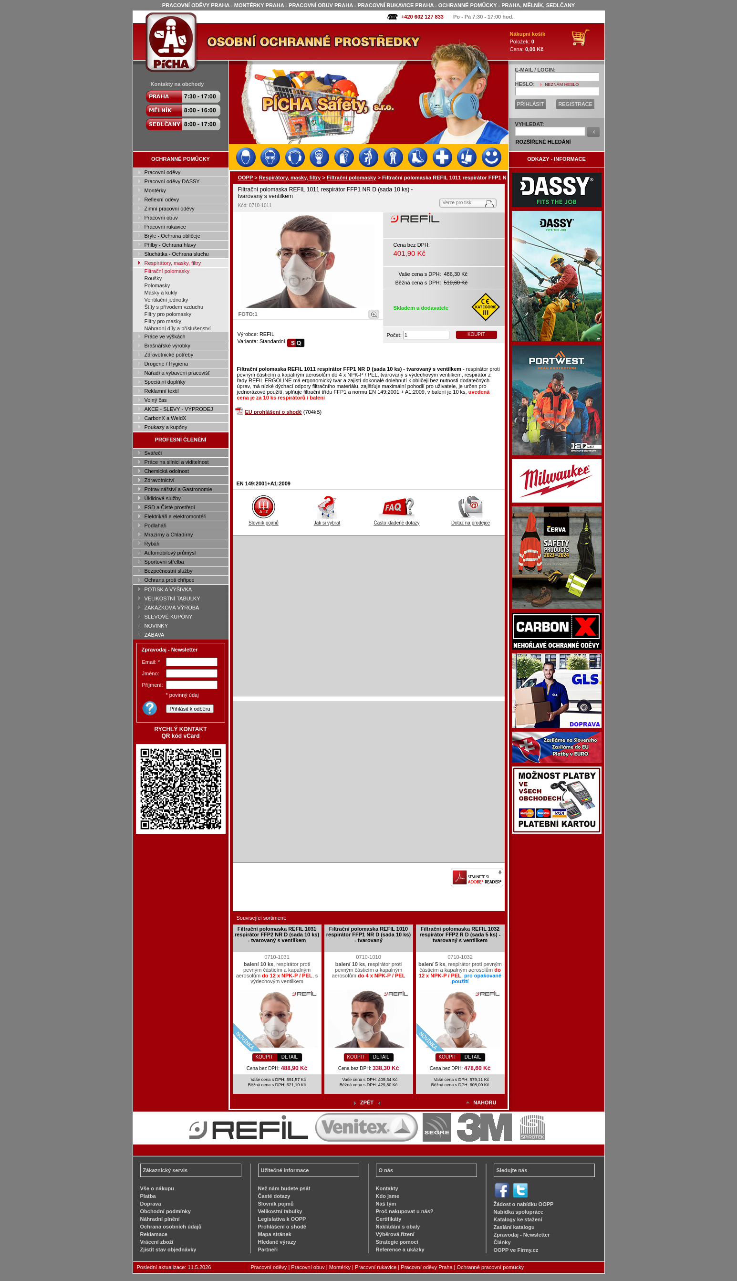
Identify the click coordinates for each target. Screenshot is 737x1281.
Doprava (150, 1204)
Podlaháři (155, 525)
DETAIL (289, 1057)
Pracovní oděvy (163, 172)
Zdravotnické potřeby (169, 354)
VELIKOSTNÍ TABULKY (172, 598)
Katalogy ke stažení (518, 1219)
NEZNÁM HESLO (562, 84)
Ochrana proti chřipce (170, 580)
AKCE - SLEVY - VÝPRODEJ (179, 409)
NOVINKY (156, 626)
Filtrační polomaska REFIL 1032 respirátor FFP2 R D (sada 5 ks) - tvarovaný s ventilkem (460, 934)
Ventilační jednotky (166, 300)
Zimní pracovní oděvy (170, 208)
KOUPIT (476, 334)
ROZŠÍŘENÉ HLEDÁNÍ (543, 142)
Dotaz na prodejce (470, 520)
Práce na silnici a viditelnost (177, 462)
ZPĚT (367, 1102)
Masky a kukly (161, 292)
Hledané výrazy (277, 1242)
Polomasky (157, 285)
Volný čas (156, 400)
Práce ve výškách (165, 336)
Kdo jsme (388, 1196)
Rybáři (152, 543)
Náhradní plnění (160, 1219)
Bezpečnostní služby (169, 571)
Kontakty (387, 1188)
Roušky (153, 278)
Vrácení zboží (157, 1242)
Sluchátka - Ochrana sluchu (177, 254)
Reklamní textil (162, 391)
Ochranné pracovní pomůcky (490, 1267)
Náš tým (386, 1204)
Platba (148, 1196)
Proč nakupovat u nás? (405, 1211)
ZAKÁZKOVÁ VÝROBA (172, 607)
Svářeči (153, 453)
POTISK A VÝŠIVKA (168, 589)
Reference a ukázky (400, 1249)
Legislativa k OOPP (282, 1219)
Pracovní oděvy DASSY (172, 181)
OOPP (245, 177)
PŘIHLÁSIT (530, 104)
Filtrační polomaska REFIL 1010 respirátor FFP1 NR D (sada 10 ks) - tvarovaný (368, 934)
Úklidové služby (163, 498)
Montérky (155, 190)
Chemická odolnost (167, 471)
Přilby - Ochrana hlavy (170, 245)
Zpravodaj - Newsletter (522, 1235)
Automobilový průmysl (170, 553)
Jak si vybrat (327, 520)
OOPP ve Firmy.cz (516, 1250)
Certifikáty (389, 1219)
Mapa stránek (274, 1234)
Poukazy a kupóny (166, 427)
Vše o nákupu (157, 1188)
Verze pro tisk (457, 202)
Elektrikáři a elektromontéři (176, 516)
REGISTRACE (575, 104)
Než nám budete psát (284, 1188)
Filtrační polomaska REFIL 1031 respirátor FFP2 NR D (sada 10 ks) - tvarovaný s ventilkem (277, 934)
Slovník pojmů (264, 520)
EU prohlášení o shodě (273, 412)
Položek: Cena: (528, 41)
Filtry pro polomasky (168, 314)
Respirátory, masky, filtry (173, 263)
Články (502, 1242)
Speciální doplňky (165, 382)
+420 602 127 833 (422, 17)
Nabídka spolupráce (519, 1212)
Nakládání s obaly (398, 1226)
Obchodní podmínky (165, 1211)
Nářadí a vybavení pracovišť (177, 373)
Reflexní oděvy (162, 199)
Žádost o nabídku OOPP (524, 1204)
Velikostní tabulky (280, 1211)
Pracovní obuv (161, 217)
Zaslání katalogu (514, 1227)
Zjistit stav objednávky (168, 1249)
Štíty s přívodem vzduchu (174, 307)
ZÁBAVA (155, 635)
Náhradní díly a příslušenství (178, 328)
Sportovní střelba (164, 562)
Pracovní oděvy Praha (426, 1267)
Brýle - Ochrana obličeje (172, 236)
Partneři (268, 1249)
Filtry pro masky (163, 321)
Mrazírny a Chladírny (169, 534)
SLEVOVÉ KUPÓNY (169, 617)
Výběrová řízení (395, 1234)
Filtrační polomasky (167, 271)
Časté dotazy (274, 1196)
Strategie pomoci (397, 1242)
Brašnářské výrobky (168, 345)
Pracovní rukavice (165, 227)
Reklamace (154, 1234)
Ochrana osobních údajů (171, 1226)
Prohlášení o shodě (282, 1226)
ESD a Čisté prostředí (170, 507)
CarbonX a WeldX (166, 418)
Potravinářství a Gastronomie (178, 489)
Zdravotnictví (160, 480)
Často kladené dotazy (396, 520)
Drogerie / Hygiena (166, 364)
